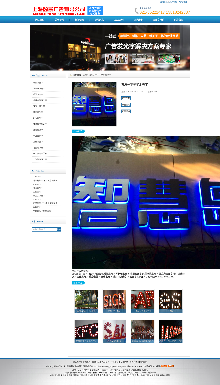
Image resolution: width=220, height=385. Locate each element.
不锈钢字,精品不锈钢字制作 (45, 203)
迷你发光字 (38, 130)
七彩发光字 (121, 375)
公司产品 (99, 19)
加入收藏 (173, 2)
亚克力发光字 (39, 106)
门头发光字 (38, 118)
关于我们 (86, 362)
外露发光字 (88, 375)
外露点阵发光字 (40, 100)
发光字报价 (158, 19)
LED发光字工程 (40, 153)
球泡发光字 (38, 112)
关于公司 (59, 19)
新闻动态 (79, 19)
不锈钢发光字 (39, 88)
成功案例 (119, 19)
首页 (85, 75)
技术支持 (115, 362)
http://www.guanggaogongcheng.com (110, 366)
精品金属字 (38, 136)
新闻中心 (96, 362)
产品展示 (105, 362)
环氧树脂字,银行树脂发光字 (45, 180)
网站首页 (39, 19)
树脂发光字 (38, 82)
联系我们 (178, 19)
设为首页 (164, 2)
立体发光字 (38, 142)
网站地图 (183, 2)
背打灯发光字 (39, 147)
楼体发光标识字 (40, 124)
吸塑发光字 (38, 94)
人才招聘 (124, 362)
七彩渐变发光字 (40, 159)
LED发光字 (111, 375)
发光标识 (138, 19)
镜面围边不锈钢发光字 (43, 211)
